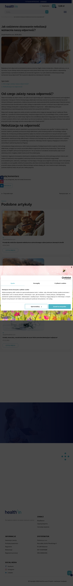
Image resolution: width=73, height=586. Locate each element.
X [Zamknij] (71, 267)
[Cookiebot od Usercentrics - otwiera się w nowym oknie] (63, 278)
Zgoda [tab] (13, 283)
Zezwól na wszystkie (59, 306)
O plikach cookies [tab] (60, 283)
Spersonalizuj (36, 306)
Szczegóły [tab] (36, 283)
